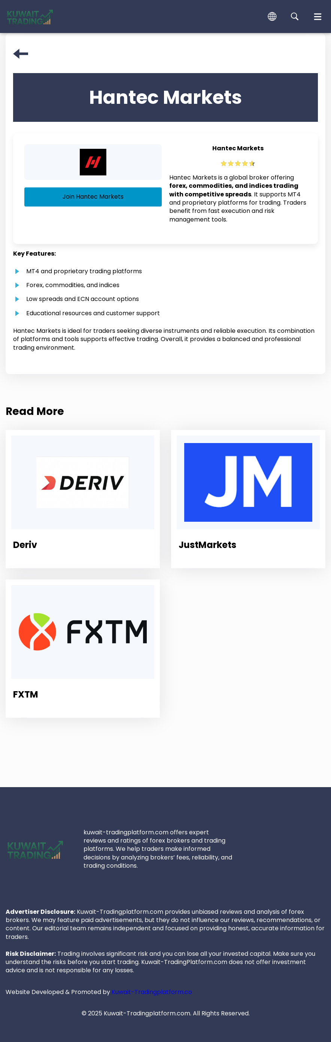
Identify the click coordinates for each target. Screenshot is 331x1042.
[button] (272, 16)
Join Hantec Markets (93, 196)
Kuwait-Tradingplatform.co (152, 992)
